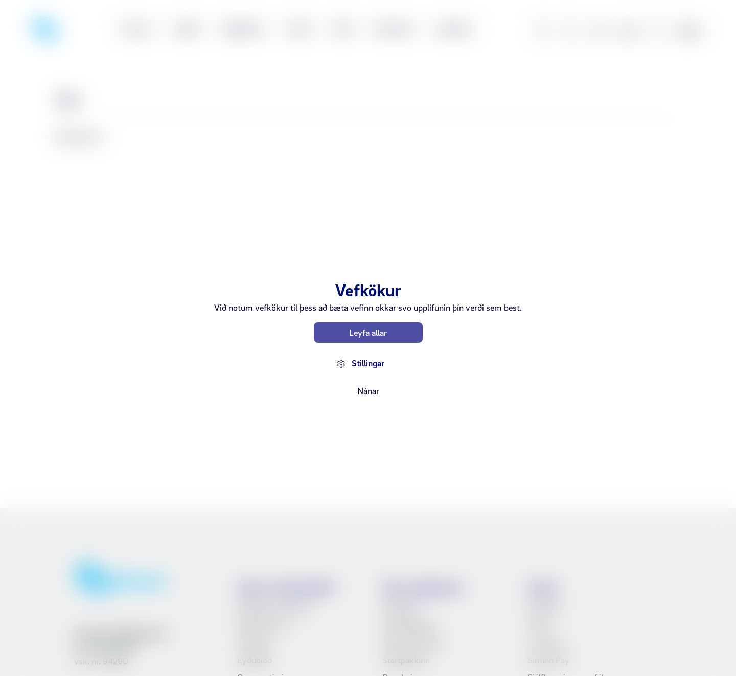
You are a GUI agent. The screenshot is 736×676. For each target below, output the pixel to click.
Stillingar (368, 363)
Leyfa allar (368, 332)
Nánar (368, 390)
